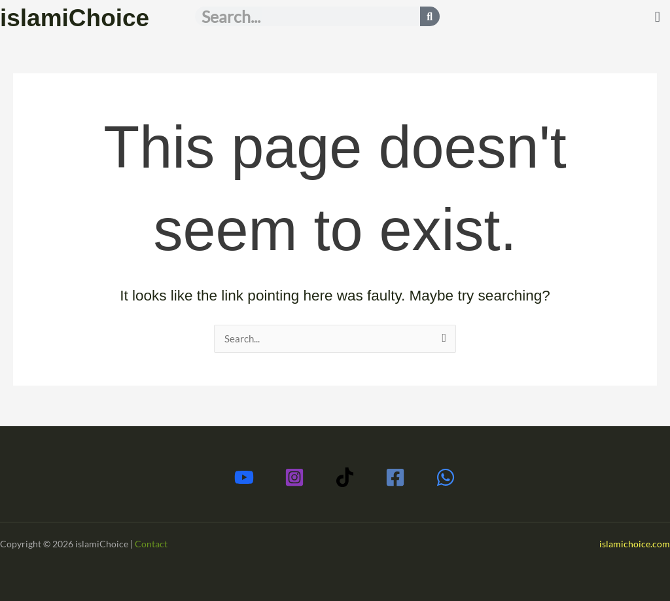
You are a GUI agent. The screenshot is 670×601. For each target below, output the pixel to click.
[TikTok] (344, 477)
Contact (151, 543)
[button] (657, 17)
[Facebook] (395, 477)
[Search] (430, 16)
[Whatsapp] (445, 477)
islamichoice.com (634, 543)
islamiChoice (81, 17)
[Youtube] (244, 477)
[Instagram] (294, 477)
